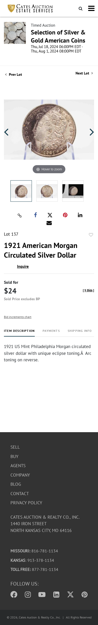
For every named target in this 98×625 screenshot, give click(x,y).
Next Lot (84, 73)
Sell (15, 447)
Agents (18, 465)
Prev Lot (13, 74)
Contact (19, 493)
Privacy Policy (26, 503)
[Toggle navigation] (91, 8)
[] (88, 290)
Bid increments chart (17, 317)
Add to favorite (91, 235)
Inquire (23, 266)
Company (20, 475)
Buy (14, 456)
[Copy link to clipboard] (19, 215)
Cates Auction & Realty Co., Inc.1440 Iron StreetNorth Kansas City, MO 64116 (45, 523)
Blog (15, 484)
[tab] (19, 333)
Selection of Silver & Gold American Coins (58, 36)
